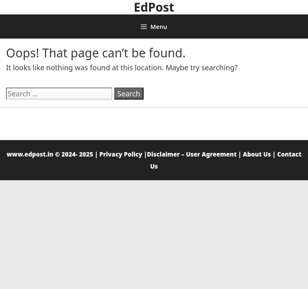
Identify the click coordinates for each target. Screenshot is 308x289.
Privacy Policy (120, 154)
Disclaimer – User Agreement (192, 154)
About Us (257, 154)
